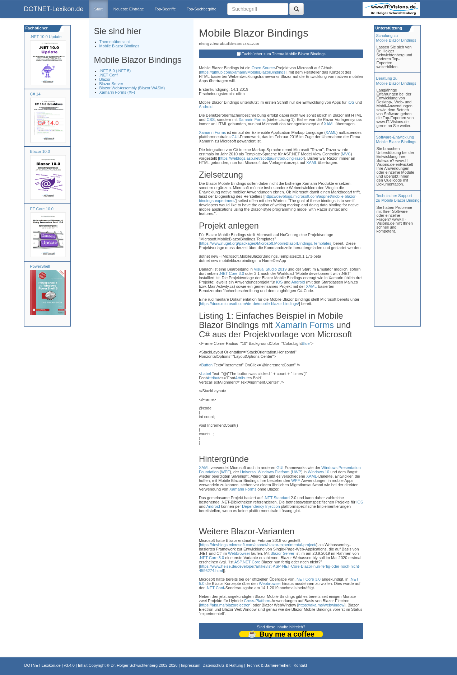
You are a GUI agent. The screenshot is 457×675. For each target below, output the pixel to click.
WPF (225, 472)
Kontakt (300, 665)
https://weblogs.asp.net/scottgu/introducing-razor (261, 158)
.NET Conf (108, 75)
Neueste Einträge (128, 9)
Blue (306, 343)
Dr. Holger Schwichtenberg (134, 665)
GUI (235, 137)
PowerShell (40, 266)
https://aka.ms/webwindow (321, 605)
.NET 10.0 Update (46, 36)
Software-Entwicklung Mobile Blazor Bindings (396, 139)
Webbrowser (239, 553)
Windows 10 (318, 472)
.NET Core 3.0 (231, 273)
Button (207, 365)
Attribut (213, 378)
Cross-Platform (257, 601)
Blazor (105, 79)
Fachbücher (36, 28)
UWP (296, 472)
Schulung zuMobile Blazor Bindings (396, 37)
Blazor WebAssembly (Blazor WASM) (132, 88)
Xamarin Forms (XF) (117, 92)
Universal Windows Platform (265, 472)
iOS (351, 102)
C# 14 (35, 94)
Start (98, 9)
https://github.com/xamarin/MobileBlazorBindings (242, 72)
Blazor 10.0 (40, 151)
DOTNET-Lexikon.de (54, 9)
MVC (346, 154)
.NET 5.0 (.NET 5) (115, 71)
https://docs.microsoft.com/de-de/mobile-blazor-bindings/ (249, 303)
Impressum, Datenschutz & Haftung (212, 665)
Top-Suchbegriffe (201, 9)
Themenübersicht (114, 41)
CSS (210, 119)
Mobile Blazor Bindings (119, 46)
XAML (329, 124)
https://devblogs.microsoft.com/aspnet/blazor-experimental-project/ (258, 545)
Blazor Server (111, 83)
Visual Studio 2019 (270, 269)
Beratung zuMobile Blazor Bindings (396, 80)
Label (206, 373)
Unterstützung (388, 28)
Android (206, 106)
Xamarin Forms (252, 119)
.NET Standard (277, 498)
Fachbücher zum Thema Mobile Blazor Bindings (284, 54)
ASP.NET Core (247, 562)
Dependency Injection (261, 506)
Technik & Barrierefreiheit (268, 665)
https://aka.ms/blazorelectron (225, 605)
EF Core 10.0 (41, 209)
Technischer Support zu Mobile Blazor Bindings (399, 197)
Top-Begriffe (165, 9)
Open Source (263, 68)
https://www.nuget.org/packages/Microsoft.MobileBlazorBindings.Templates (265, 243)
